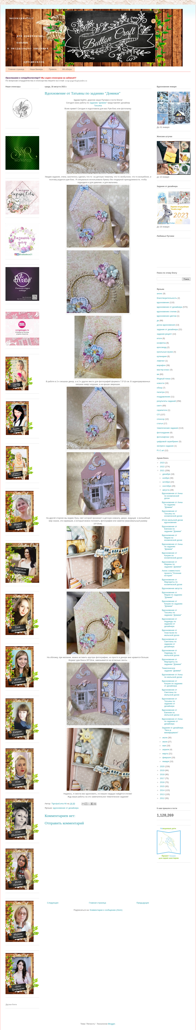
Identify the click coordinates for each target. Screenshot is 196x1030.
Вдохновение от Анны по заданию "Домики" (172, 504)
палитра (161, 392)
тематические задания (167, 428)
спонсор (160, 419)
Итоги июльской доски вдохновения (172, 521)
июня (165, 741)
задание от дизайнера (167, 329)
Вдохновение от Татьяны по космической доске (172, 513)
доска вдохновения (166, 325)
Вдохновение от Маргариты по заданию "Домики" (171, 661)
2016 (162, 782)
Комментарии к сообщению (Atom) (106, 910)
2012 (162, 798)
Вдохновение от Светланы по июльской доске (170, 692)
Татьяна (98, 105)
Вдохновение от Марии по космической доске (172, 537)
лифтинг (161, 361)
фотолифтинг (163, 437)
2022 (162, 466)
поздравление (163, 396)
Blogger (111, 1024)
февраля (167, 757)
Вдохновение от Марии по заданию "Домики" (172, 594)
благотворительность (167, 298)
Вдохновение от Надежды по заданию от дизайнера (169, 622)
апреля (166, 749)
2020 (162, 766)
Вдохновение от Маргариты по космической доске (172, 582)
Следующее (52, 903)
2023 (162, 462)
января (166, 761)
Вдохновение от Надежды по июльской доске (170, 652)
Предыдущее (142, 903)
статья (160, 423)
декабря (166, 474)
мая (164, 745)
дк (158, 320)
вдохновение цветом (166, 316)
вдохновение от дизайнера (65, 808)
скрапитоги (162, 410)
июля (165, 737)
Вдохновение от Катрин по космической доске (172, 555)
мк (158, 374)
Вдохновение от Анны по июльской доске (172, 675)
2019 (162, 770)
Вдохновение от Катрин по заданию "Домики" (172, 603)
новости (160, 383)
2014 (162, 790)
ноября (166, 478)
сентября (167, 486)
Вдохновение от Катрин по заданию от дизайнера (172, 683)
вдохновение (163, 302)
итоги (159, 338)
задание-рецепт (164, 334)
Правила (52, 69)
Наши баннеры (36, 69)
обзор (159, 388)
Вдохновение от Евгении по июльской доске (170, 712)
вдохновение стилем (166, 311)
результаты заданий (166, 401)
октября (166, 482)
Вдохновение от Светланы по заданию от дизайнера (169, 643)
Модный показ (163, 378)
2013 (162, 794)
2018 (162, 774)
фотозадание (163, 432)
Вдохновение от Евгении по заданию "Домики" (171, 528)
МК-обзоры (67, 69)
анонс (159, 293)
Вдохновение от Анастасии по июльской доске (170, 632)
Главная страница (16, 69)
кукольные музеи (165, 352)
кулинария (162, 356)
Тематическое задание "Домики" (171, 669)
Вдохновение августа (172, 588)
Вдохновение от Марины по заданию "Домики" (171, 564)
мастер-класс (163, 370)
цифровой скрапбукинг (167, 441)
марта (165, 753)
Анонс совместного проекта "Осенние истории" (171, 573)
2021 (162, 470)
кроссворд (162, 347)
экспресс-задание (165, 446)
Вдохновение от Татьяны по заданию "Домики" (171, 612)
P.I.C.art (160, 450)
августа (166, 490)
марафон (161, 365)
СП (158, 414)
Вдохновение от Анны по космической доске (172, 495)
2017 (162, 778)
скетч (159, 405)
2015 (162, 786)
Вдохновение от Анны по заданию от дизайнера (172, 721)
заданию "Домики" (98, 103)
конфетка (161, 343)
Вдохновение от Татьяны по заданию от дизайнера (169, 702)
